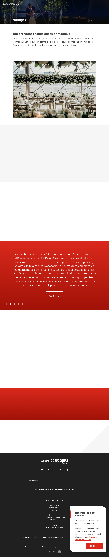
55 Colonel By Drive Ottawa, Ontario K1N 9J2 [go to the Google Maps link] (54, 507)
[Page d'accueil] (11, 4)
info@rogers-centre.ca (54, 515)
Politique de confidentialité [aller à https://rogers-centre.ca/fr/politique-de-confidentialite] (53, 537)
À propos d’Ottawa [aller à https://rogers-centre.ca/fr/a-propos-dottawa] (30, 537)
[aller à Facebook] (67, 469)
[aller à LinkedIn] (48, 470)
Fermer (92, 546)
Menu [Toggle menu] (103, 4)
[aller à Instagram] (61, 470)
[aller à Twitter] (55, 470)
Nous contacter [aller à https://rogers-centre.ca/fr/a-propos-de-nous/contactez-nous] (54, 501)
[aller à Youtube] (42, 470)
